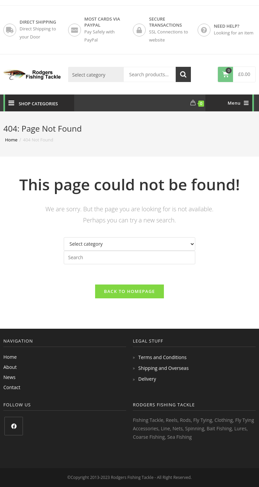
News (9, 377)
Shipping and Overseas (163, 368)
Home (10, 357)
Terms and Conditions (162, 357)
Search (183, 74)
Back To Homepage (129, 291)
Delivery (147, 379)
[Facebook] (13, 426)
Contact (11, 387)
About (10, 367)
